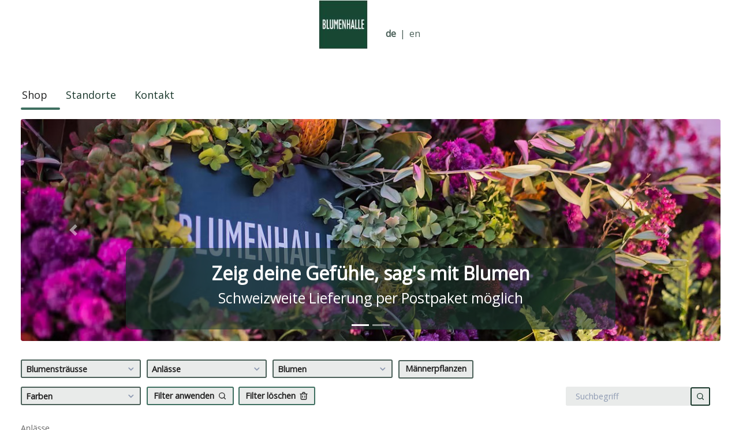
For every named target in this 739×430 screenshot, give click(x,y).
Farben (81, 396)
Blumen (333, 369)
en (414, 34)
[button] (73, 230)
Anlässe (207, 369)
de (391, 34)
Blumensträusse (81, 369)
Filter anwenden (190, 395)
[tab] (360, 325)
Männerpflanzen (435, 368)
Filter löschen (276, 395)
